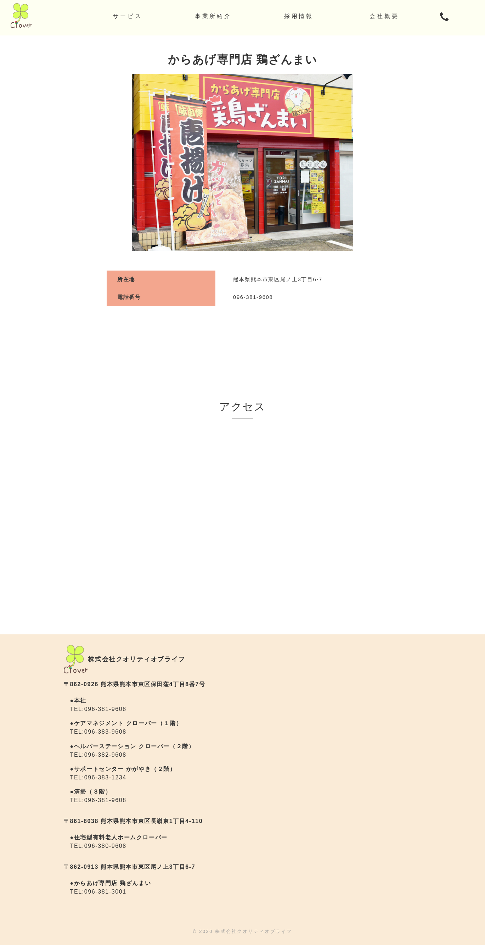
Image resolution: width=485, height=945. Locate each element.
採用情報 (299, 16)
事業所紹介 (213, 16)
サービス (127, 16)
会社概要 (384, 16)
